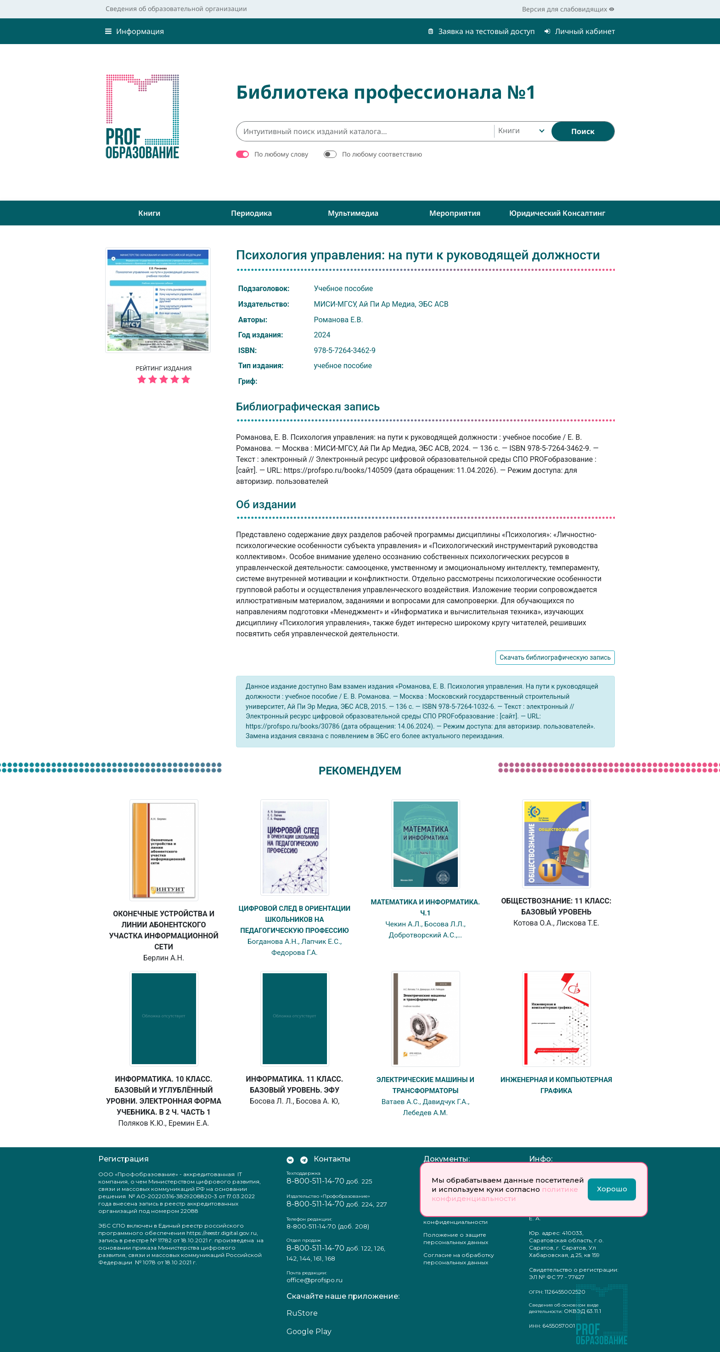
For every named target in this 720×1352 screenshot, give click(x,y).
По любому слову (281, 154)
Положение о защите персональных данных (455, 1238)
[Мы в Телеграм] (304, 1159)
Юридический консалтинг (557, 213)
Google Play (309, 1331)
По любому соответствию (382, 154)
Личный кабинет (579, 31)
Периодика (251, 213)
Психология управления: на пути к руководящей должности (418, 255)
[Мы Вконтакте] (290, 1159)
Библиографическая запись (308, 406)
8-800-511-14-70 (315, 1181)
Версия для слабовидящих (568, 9)
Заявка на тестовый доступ (481, 31)
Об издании (266, 504)
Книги (149, 213)
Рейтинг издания (163, 376)
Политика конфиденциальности (455, 1218)
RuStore (302, 1313)
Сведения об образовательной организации (176, 8)
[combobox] (520, 131)
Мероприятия (455, 213)
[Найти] (582, 131)
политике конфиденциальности (505, 1194)
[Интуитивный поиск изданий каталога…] (365, 131)
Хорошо (612, 1188)
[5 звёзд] (163, 380)
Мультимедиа (353, 213)
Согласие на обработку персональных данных (458, 1258)
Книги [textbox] (509, 130)
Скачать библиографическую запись (555, 657)
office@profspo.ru (315, 1280)
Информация (134, 31)
